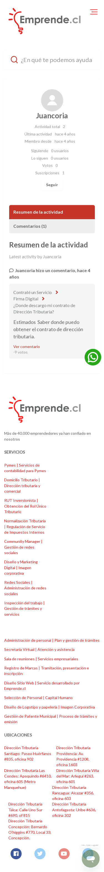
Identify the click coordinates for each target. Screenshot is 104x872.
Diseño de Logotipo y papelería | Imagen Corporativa (49, 707)
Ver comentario (26, 346)
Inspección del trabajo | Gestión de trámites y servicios (24, 608)
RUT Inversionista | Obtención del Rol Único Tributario (25, 506)
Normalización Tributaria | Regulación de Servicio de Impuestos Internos (25, 526)
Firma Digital (25, 298)
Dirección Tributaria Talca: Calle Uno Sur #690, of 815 (25, 810)
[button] (94, 12)
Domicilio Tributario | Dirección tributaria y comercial (22, 485)
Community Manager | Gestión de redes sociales (23, 547)
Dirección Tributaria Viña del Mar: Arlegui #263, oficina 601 (77, 776)
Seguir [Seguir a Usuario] (52, 184)
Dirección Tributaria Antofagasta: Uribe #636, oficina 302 (74, 810)
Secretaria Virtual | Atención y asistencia (39, 649)
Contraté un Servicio (32, 292)
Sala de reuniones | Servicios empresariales (41, 658)
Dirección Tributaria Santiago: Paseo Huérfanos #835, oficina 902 (27, 753)
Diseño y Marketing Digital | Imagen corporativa (21, 567)
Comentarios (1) (30, 226)
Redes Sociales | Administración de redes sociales (25, 588)
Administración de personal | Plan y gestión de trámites (52, 640)
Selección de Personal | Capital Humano (38, 697)
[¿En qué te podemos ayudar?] (52, 59)
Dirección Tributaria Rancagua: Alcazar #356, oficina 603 (73, 793)
